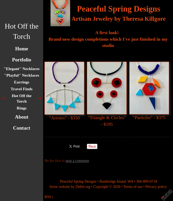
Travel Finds (22, 89)
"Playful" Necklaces (21, 75)
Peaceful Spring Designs (118, 8)
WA (130, 181)
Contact (21, 128)
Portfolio (21, 59)
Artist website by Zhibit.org (69, 186)
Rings (22, 108)
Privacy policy (156, 186)
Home (21, 48)
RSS (47, 197)
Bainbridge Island (112, 181)
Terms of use (132, 186)
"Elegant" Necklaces (22, 68)
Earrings (21, 82)
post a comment (77, 160)
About (22, 117)
